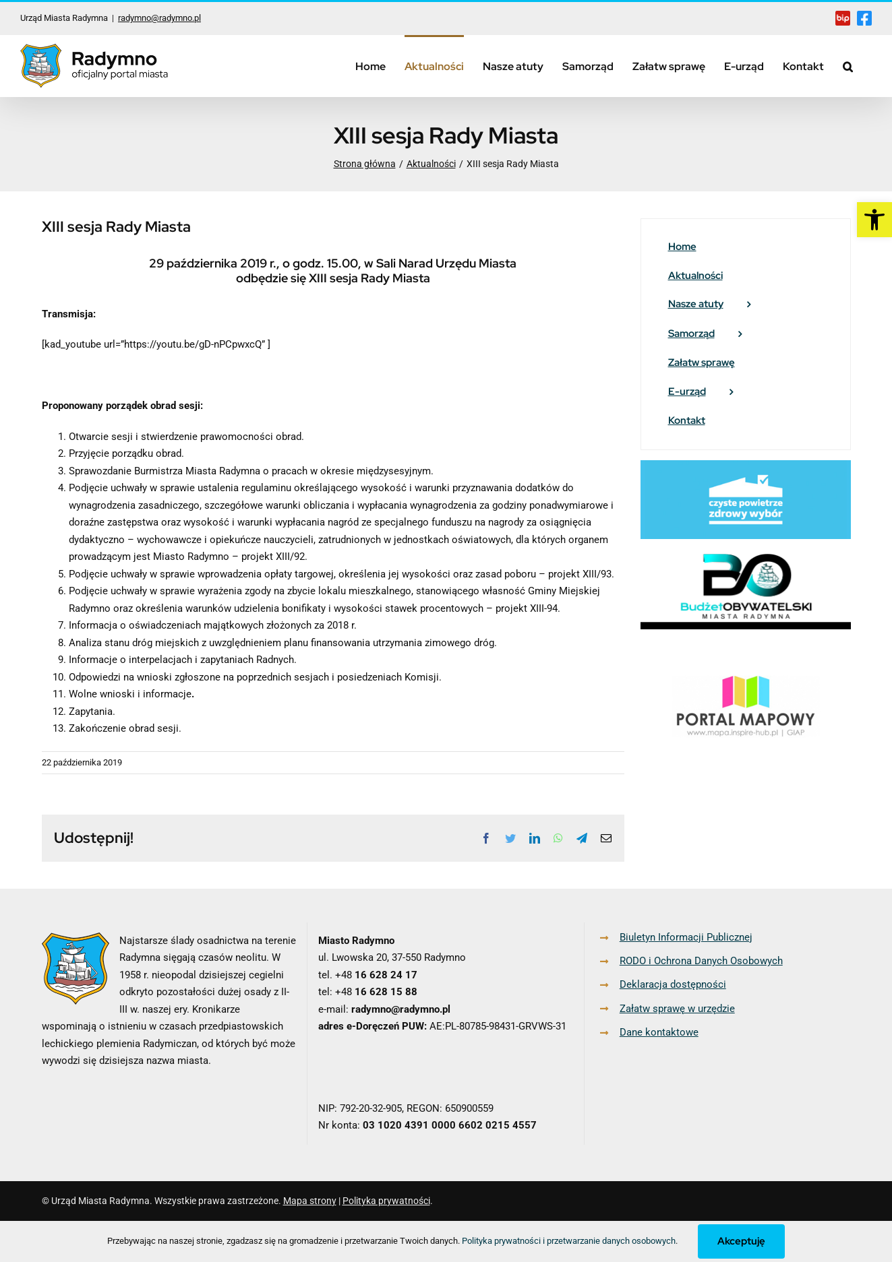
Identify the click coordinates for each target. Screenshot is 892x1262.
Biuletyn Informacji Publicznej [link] (686, 937)
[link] (874, 219)
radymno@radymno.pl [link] (159, 18)
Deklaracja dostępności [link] (673, 984)
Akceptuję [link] (741, 1241)
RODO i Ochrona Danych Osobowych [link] (701, 961)
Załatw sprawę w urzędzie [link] (677, 1009)
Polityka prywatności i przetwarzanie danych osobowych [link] (569, 1241)
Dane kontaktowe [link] (659, 1032)
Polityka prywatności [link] (386, 1200)
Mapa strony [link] (309, 1200)
